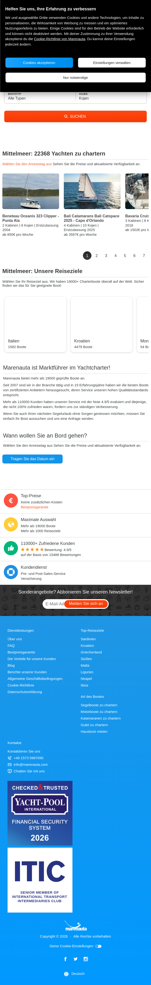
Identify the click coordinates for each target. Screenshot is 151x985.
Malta (85, 665)
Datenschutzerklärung (25, 692)
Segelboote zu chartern (99, 705)
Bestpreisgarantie (34, 507)
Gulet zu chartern (94, 725)
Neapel (86, 679)
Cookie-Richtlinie (21, 685)
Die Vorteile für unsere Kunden (32, 659)
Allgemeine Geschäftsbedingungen (35, 679)
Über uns (15, 639)
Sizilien (86, 659)
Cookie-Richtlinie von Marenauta (59, 39)
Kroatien (87, 646)
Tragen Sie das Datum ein (32, 459)
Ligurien (87, 672)
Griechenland (91, 652)
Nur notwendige (75, 78)
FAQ (11, 646)
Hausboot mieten (94, 731)
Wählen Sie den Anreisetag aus (27, 164)
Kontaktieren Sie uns (24, 751)
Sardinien (88, 639)
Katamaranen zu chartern (101, 718)
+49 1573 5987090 (25, 758)
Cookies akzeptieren (39, 63)
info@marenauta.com (28, 764)
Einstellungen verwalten (111, 63)
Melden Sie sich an (86, 603)
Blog (11, 665)
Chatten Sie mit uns (26, 771)
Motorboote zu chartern (99, 712)
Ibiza (84, 685)
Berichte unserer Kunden (27, 672)
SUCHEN (75, 116)
